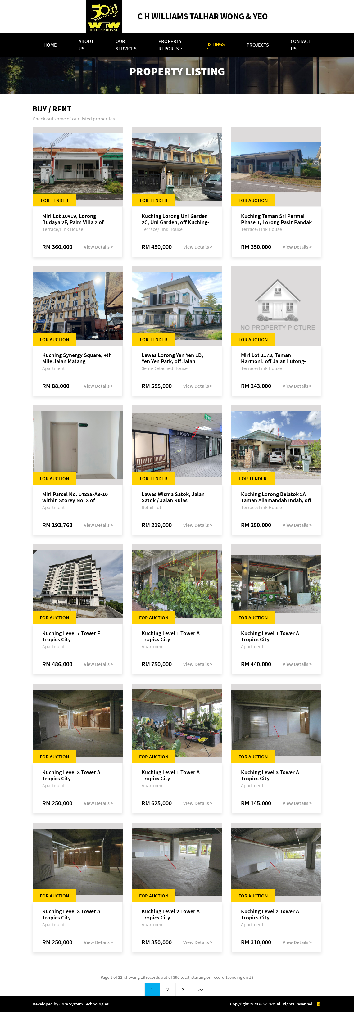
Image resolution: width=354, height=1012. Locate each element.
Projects (258, 45)
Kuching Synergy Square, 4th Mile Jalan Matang (77, 358)
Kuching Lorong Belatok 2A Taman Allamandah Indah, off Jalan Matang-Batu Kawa (276, 497)
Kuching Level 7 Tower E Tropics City (71, 636)
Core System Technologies (84, 1004)
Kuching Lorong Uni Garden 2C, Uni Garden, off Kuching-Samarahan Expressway (175, 219)
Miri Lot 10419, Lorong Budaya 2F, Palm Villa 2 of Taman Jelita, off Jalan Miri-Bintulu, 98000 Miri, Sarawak (76, 219)
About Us (86, 45)
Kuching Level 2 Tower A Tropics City (171, 914)
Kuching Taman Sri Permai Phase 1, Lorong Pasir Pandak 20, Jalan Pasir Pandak (276, 219)
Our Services (126, 45)
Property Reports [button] (170, 45)
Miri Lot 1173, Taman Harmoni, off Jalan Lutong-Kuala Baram (273, 358)
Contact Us (301, 45)
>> (200, 989)
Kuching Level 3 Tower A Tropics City (71, 775)
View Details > (98, 247)
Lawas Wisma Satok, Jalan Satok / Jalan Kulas (173, 497)
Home (50, 45)
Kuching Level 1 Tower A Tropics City (171, 636)
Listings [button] (215, 44)
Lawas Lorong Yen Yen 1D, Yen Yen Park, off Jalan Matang (172, 358)
